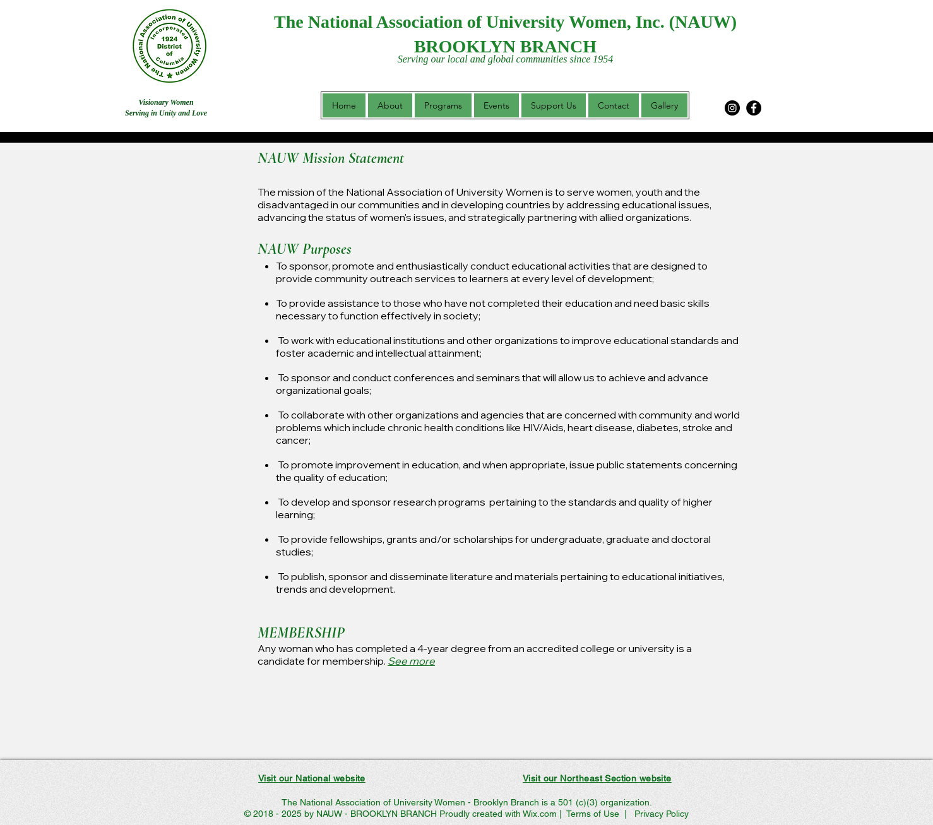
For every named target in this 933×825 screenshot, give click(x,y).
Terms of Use (592, 814)
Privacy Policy (660, 814)
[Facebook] (753, 108)
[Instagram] (732, 108)
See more (411, 661)
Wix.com (540, 814)
